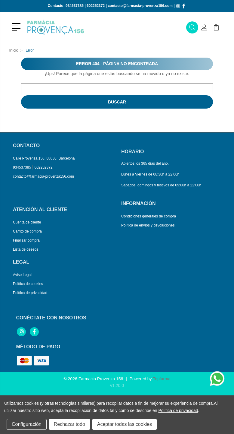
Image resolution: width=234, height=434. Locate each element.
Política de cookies (28, 284)
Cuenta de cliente (27, 222)
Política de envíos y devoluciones (147, 225)
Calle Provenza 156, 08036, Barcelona (44, 158)
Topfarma (161, 378)
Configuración (27, 424)
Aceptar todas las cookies (124, 424)
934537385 (75, 6)
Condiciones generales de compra (148, 216)
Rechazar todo (69, 424)
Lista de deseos (25, 249)
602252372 (96, 6)
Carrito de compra (27, 231)
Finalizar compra (26, 240)
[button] (17, 26)
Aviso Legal (22, 275)
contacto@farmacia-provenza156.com (140, 6)
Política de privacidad (30, 293)
